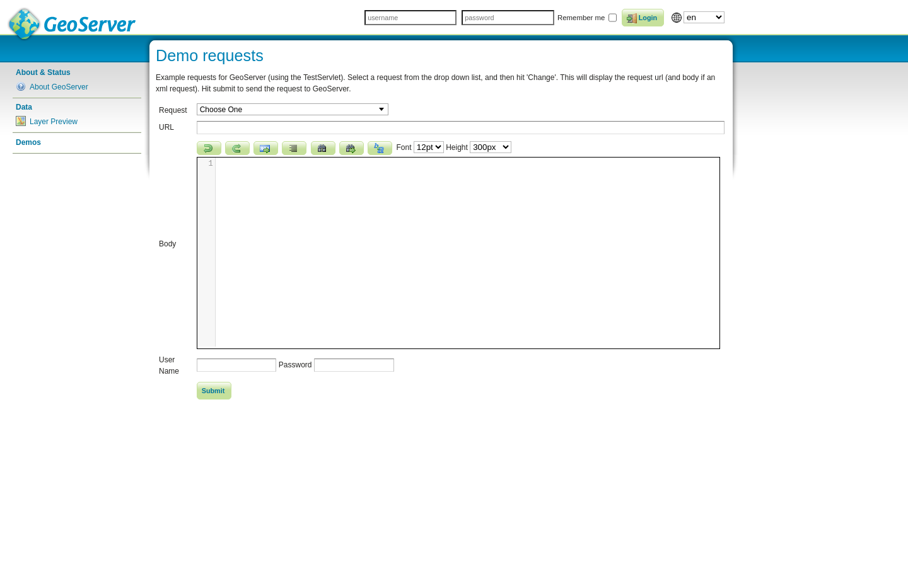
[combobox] (292, 109)
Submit (213, 390)
